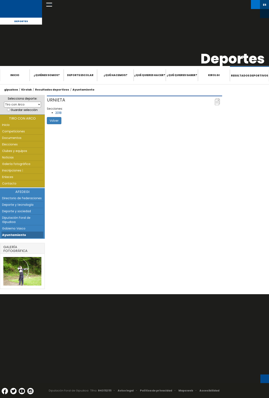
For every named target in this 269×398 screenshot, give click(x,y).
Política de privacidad (156, 390)
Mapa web (185, 390)
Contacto (9, 183)
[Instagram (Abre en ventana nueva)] (30, 391)
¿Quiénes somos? (47, 75)
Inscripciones (12, 170)
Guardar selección (24, 110)
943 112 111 (104, 390)
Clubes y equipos (14, 151)
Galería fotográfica (16, 164)
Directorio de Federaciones (22, 198)
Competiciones (13, 131)
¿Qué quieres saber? (182, 75)
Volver (54, 121)
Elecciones (10, 144)
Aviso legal (126, 390)
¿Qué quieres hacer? (149, 75)
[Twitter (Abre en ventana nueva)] (13, 391)
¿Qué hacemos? (115, 75)
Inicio (14, 75)
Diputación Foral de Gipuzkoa (16, 220)
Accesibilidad (209, 390)
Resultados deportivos (249, 75)
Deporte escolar (80, 75)
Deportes (21, 21)
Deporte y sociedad (16, 211)
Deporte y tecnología (17, 205)
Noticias (8, 157)
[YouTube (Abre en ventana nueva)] (22, 391)
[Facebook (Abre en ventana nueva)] (5, 391)
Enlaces (7, 177)
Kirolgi (214, 75)
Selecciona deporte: (22, 98)
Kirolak (26, 89)
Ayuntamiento (83, 89)
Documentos (11, 138)
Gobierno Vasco (13, 228)
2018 (58, 113)
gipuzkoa (11, 89)
